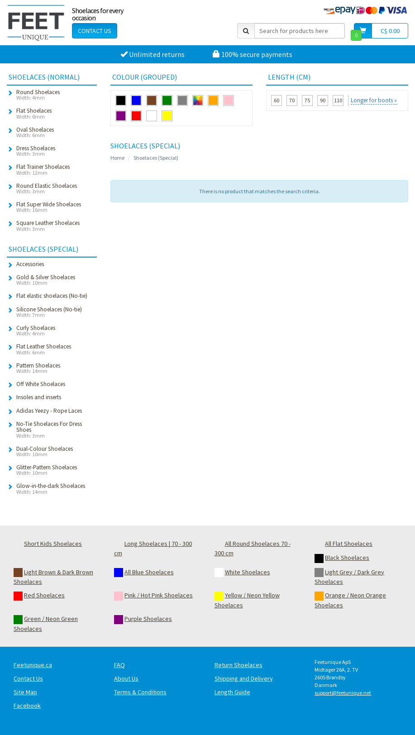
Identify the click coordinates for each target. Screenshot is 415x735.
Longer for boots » (374, 100)
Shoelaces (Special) (156, 157)
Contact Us (94, 31)
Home (117, 157)
